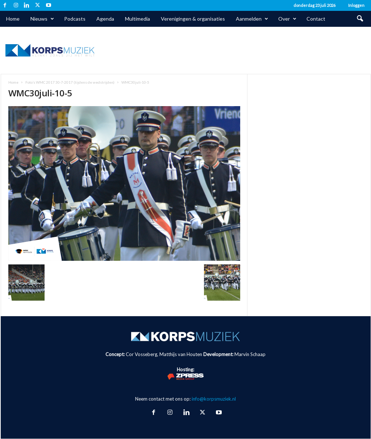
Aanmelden (252, 19)
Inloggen (356, 5)
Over (287, 19)
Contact (316, 19)
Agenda (105, 19)
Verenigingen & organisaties (193, 19)
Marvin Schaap (250, 354)
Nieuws (42, 19)
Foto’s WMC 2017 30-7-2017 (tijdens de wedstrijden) (69, 82)
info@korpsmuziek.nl (214, 399)
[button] (360, 19)
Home (13, 19)
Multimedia (137, 19)
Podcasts (75, 19)
